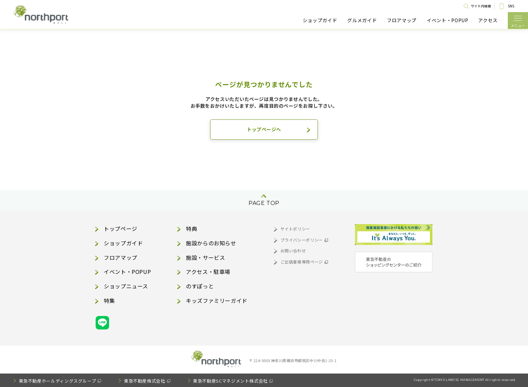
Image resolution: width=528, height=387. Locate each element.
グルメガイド (362, 20)
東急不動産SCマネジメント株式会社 (230, 381)
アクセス (488, 20)
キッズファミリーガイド (217, 300)
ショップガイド (320, 20)
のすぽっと (200, 286)
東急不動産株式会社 (144, 381)
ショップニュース (126, 286)
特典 (191, 228)
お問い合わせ (293, 250)
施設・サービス (205, 257)
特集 (109, 300)
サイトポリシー (295, 229)
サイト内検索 (481, 5)
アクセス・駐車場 (208, 272)
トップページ (120, 228)
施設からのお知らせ (211, 243)
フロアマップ (402, 20)
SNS (511, 5)
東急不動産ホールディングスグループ (57, 381)
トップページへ (264, 129)
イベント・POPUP (447, 20)
